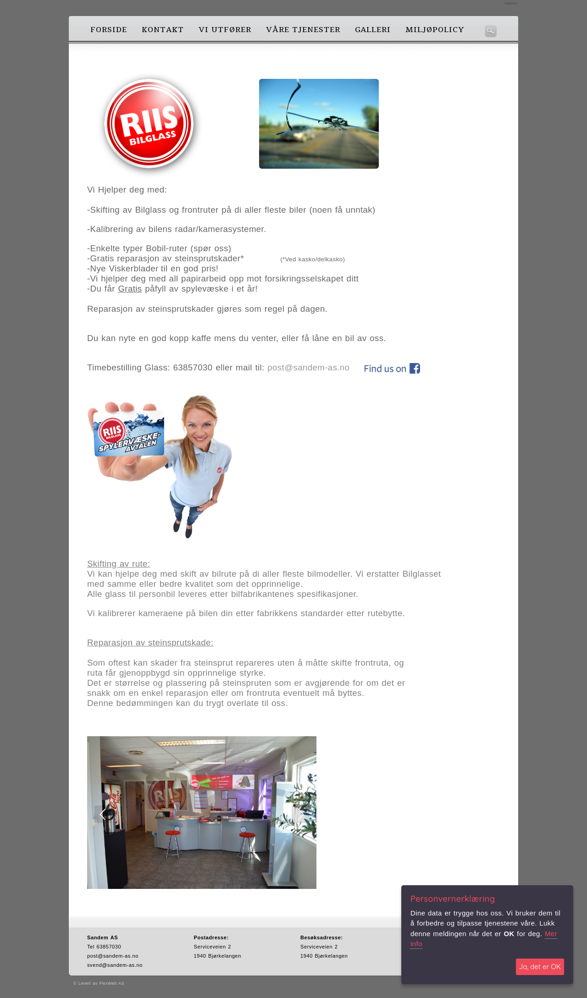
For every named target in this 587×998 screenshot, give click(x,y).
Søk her (490, 31)
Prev (103, 814)
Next (300, 814)
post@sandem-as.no (308, 367)
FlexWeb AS (111, 983)
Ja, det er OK (540, 966)
